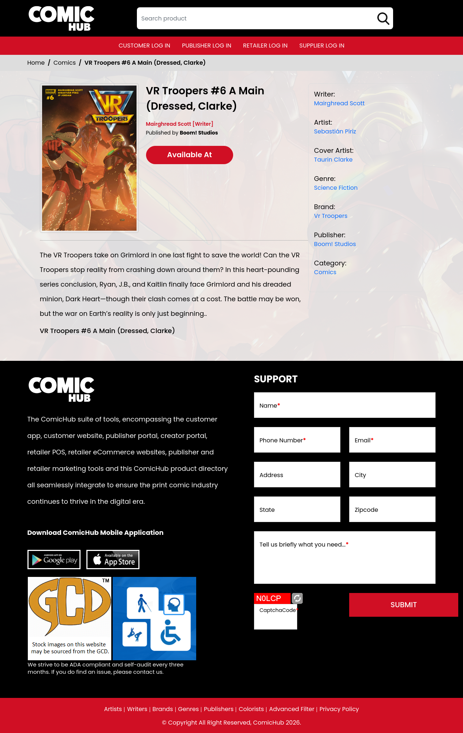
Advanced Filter (291, 709)
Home (36, 62)
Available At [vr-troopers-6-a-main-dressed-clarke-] (189, 155)
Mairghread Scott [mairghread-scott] (339, 103)
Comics (64, 62)
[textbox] (265, 18)
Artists (113, 709)
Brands (162, 709)
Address (271, 475)
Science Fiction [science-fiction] (336, 188)
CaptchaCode (279, 610)
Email (364, 440)
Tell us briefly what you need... (304, 544)
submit (404, 605)
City (360, 475)
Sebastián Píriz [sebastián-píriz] (335, 131)
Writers (137, 709)
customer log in (144, 45)
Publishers (219, 709)
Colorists (251, 709)
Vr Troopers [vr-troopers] (330, 216)
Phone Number (282, 440)
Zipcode (366, 510)
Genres (188, 709)
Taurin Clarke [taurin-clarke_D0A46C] (333, 159)
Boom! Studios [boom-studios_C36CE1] (335, 244)
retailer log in (265, 45)
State (267, 510)
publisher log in (206, 45)
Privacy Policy (339, 709)
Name (269, 405)
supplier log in (321, 45)
